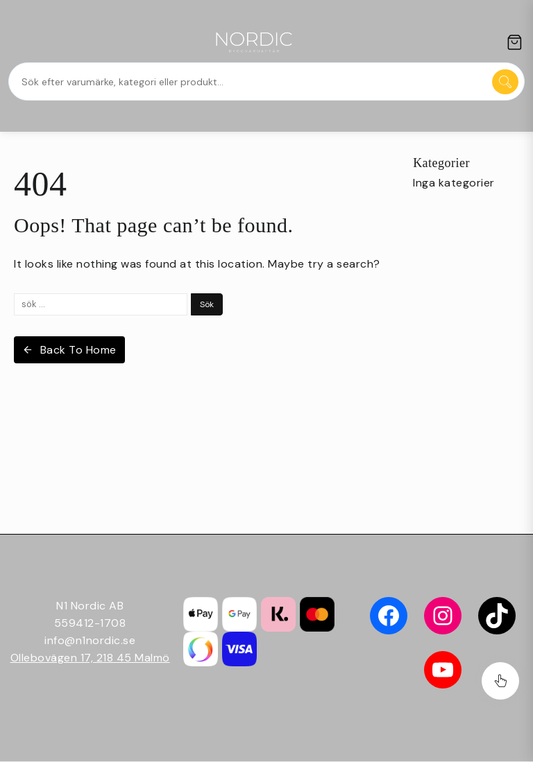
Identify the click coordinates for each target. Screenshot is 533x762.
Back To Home (69, 350)
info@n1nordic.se (89, 640)
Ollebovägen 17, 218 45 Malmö (90, 657)
